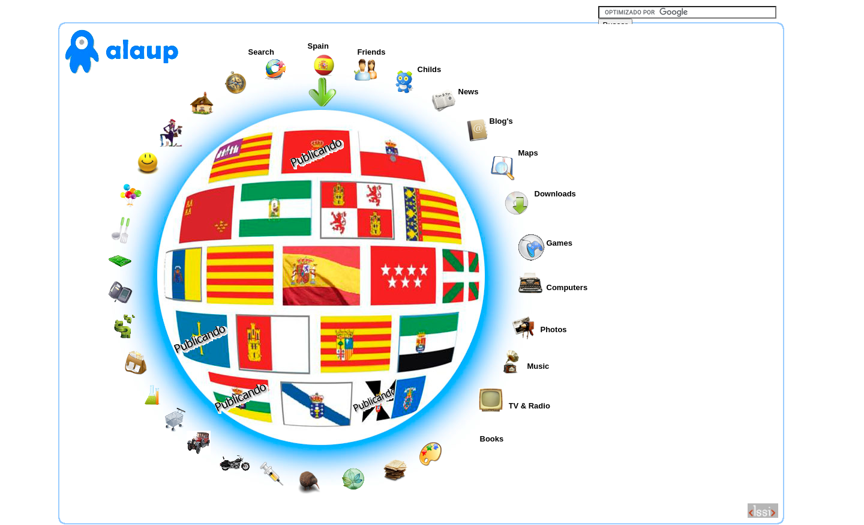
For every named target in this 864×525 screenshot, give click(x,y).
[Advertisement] (689, 270)
